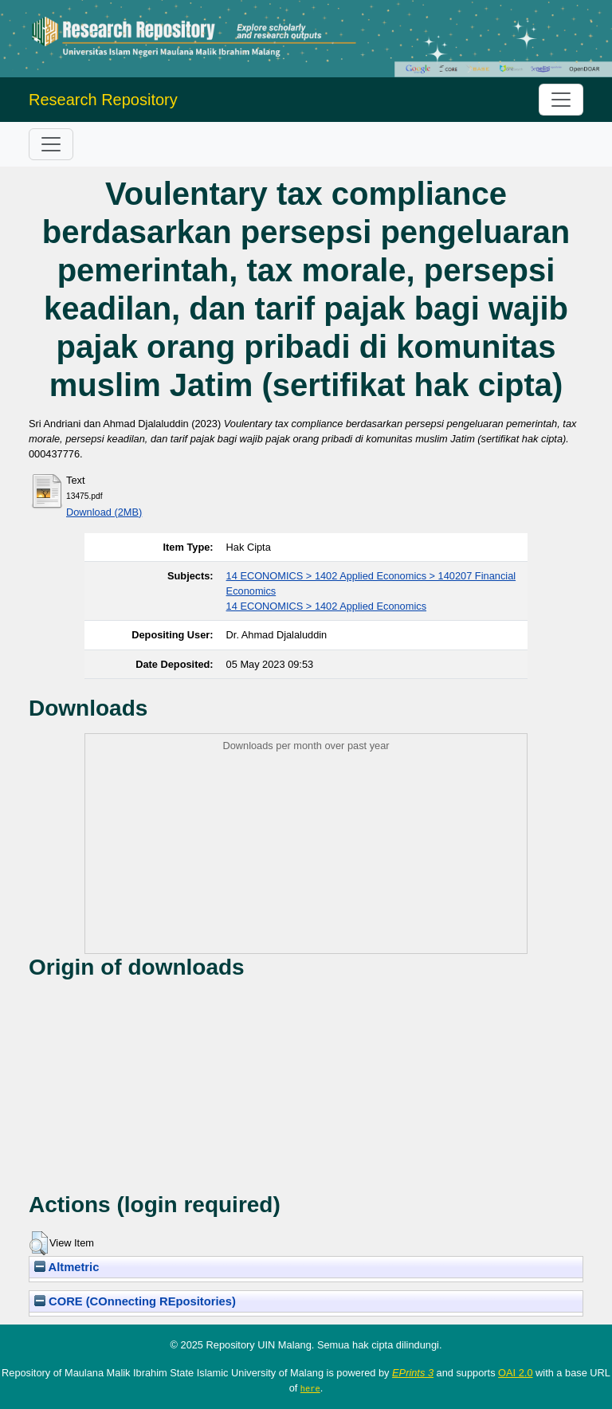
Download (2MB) (104, 512)
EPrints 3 (413, 1373)
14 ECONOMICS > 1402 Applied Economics (326, 606)
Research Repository (103, 99)
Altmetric (66, 1267)
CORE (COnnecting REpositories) (135, 1301)
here (310, 1388)
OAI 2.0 (515, 1373)
